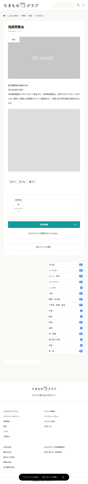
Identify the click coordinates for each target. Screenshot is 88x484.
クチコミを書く (50, 477)
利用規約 (6, 421)
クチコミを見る (31, 477)
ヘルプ (5, 431)
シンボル (66, 288)
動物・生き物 (66, 299)
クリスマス (66, 282)
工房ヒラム (48, 426)
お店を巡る (7, 447)
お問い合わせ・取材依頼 (53, 452)
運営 (5, 426)
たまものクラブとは (10, 411)
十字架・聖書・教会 (66, 305)
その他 (66, 264)
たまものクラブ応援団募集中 (54, 447)
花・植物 (66, 334)
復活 (66, 316)
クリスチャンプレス (51, 416)
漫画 (66, 328)
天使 (66, 311)
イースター (66, 270)
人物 (66, 293)
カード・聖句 (66, 276)
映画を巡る (7, 462)
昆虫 (66, 322)
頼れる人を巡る (9, 457)
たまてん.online (49, 421)
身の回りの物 (66, 339)
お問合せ (6, 436)
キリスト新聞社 (49, 411)
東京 (13, 39)
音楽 (66, 345)
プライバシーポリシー (11, 416)
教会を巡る (7, 452)
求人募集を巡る (9, 467)
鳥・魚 (66, 351)
